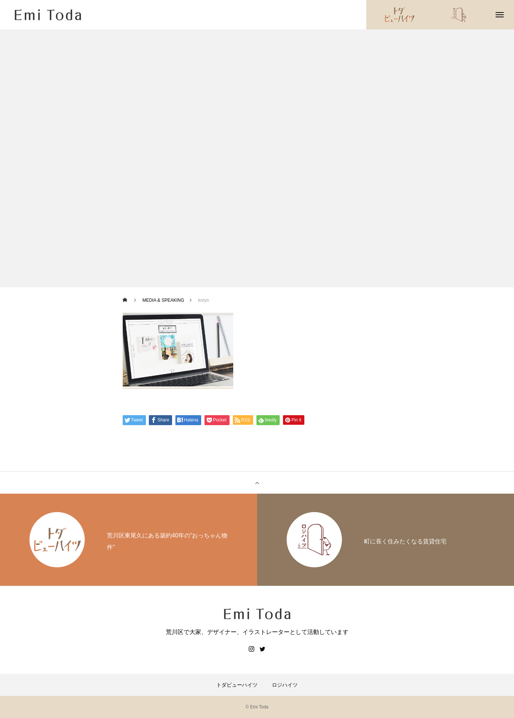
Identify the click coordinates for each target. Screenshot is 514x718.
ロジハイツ (285, 685)
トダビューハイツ (237, 685)
